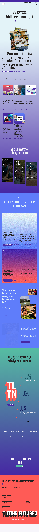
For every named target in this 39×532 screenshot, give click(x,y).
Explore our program (29, 0)
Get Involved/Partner (6, 506)
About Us (3, 503)
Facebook (27, 501)
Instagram (28, 502)
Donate (36, 2)
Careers (27, 506)
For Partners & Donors (26, 2)
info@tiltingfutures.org (7, 495)
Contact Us (4, 497)
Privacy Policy (26, 519)
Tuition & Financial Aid (7, 501)
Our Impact (32, 2)
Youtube (27, 503)
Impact (3, 507)
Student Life (4, 502)
